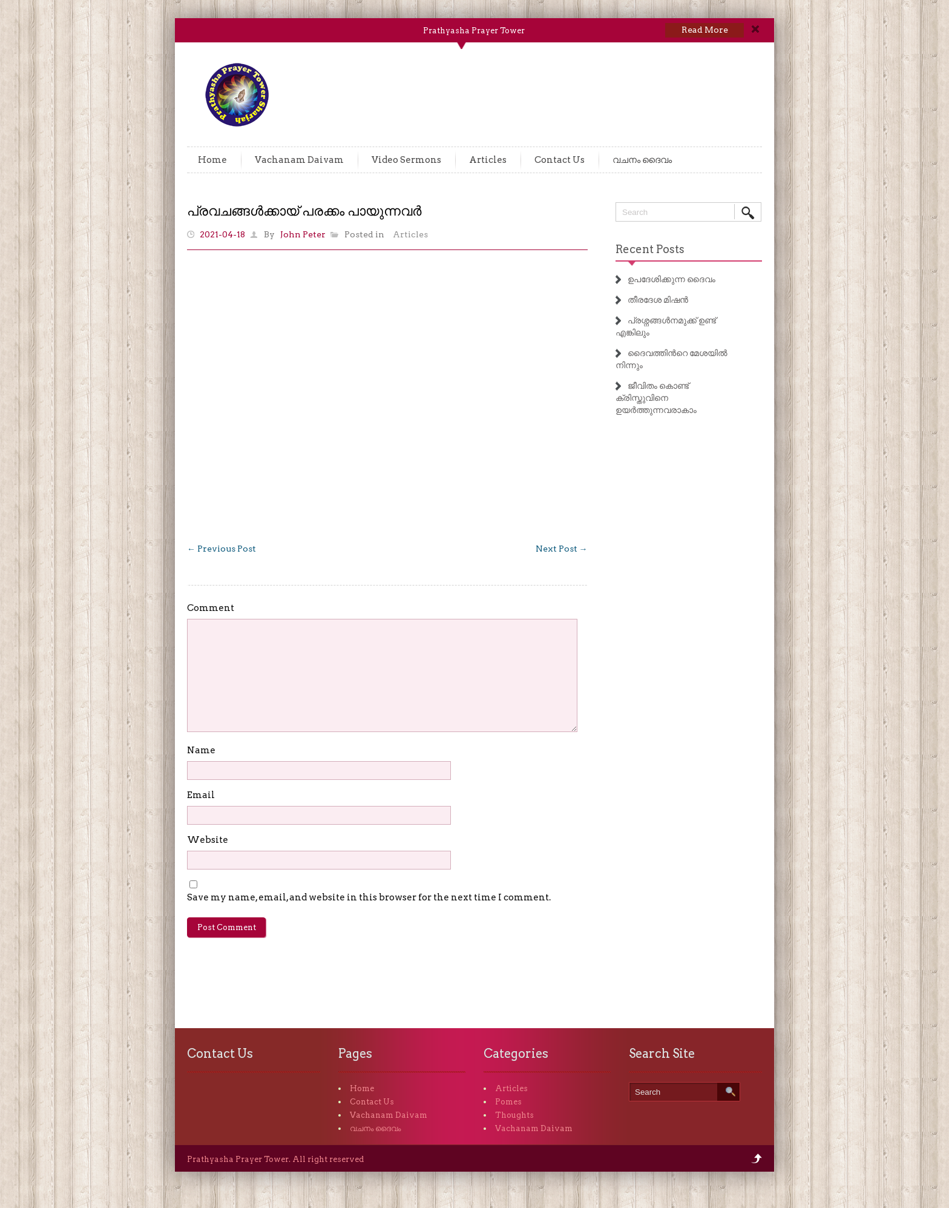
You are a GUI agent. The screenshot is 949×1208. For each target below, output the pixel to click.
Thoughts (514, 1115)
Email (201, 795)
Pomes (508, 1101)
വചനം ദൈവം (642, 159)
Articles (488, 159)
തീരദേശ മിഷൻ (658, 300)
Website (207, 839)
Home (212, 159)
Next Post (562, 548)
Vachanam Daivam (299, 159)
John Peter (303, 234)
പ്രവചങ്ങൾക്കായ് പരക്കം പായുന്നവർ (304, 211)
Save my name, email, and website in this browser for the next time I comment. (369, 897)
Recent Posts (650, 249)
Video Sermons (406, 159)
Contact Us (559, 159)
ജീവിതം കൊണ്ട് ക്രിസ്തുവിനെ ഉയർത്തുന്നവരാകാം (656, 398)
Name (201, 750)
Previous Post (221, 548)
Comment (210, 607)
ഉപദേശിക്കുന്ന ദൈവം (671, 279)
